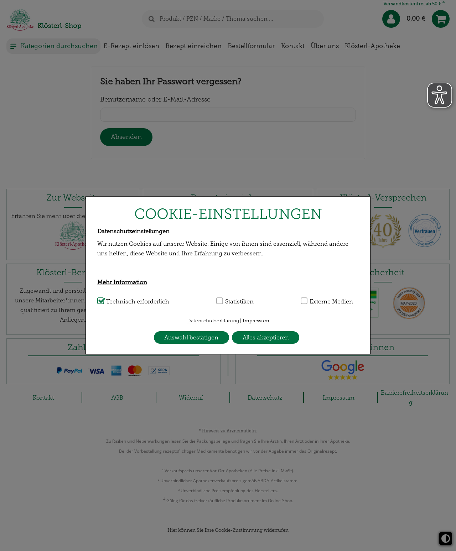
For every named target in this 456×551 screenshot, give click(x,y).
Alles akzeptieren (266, 337)
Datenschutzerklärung (213, 321)
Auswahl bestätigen (191, 337)
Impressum (256, 321)
